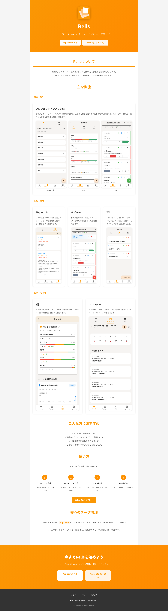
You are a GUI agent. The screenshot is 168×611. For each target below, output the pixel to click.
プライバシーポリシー (79, 595)
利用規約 (94, 595)
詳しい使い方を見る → (84, 500)
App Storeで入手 (70, 42)
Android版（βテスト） (95, 42)
